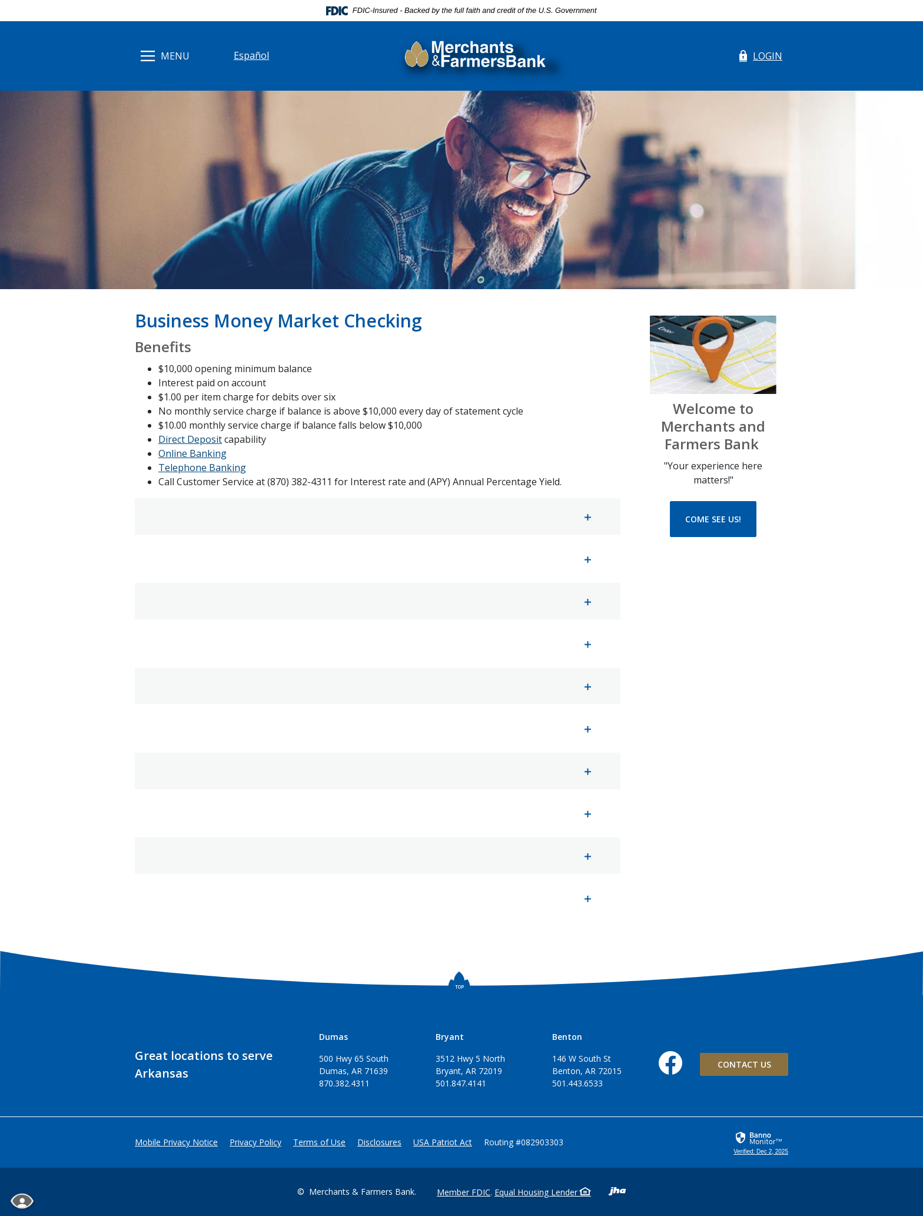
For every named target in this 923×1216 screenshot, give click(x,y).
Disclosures (379, 1142)
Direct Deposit (190, 439)
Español (251, 55)
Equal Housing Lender (542, 1192)
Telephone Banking (202, 467)
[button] (377, 516)
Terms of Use (319, 1142)
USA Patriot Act (442, 1142)
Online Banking (192, 453)
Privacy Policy (255, 1142)
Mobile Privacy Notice (176, 1142)
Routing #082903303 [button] (523, 1142)
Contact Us (744, 1064)
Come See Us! (713, 519)
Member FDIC (463, 1192)
